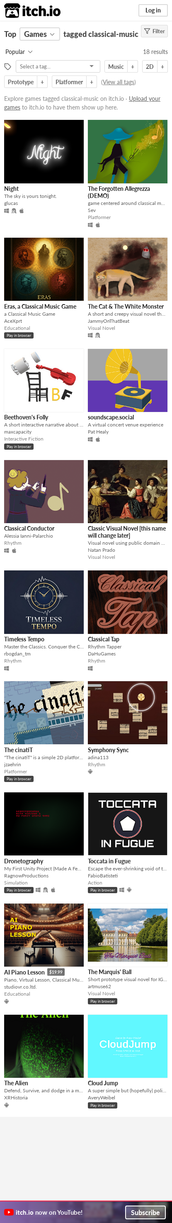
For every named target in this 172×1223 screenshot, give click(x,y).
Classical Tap (103, 639)
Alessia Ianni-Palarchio (28, 536)
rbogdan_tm (17, 653)
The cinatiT (18, 749)
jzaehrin (12, 764)
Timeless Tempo (24, 639)
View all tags (118, 81)
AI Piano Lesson (24, 972)
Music (116, 66)
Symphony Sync (108, 749)
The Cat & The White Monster (126, 306)
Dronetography (23, 861)
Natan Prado (101, 550)
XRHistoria (16, 1097)
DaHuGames (102, 653)
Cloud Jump (103, 1083)
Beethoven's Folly (26, 417)
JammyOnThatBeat (108, 321)
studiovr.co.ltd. (20, 987)
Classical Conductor (29, 528)
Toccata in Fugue (109, 861)
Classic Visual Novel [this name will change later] (127, 532)
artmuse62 (99, 986)
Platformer (69, 81)
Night (11, 188)
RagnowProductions (26, 875)
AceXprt (13, 321)
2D (150, 66)
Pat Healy (98, 432)
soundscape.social (111, 417)
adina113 (98, 757)
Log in (153, 10)
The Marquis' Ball (109, 971)
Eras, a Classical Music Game (40, 306)
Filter (154, 31)
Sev (92, 210)
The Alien (16, 1083)
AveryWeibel (101, 1097)
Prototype (21, 81)
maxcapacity (17, 432)
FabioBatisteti (103, 875)
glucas (11, 203)
